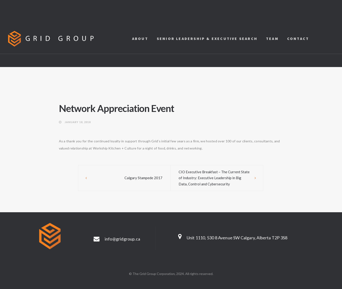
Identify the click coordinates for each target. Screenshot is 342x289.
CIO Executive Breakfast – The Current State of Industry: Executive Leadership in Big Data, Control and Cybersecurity (214, 178)
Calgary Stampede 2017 (143, 178)
